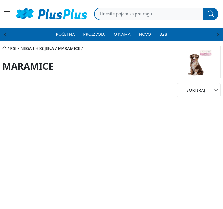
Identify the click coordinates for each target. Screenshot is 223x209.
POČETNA (65, 34)
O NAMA (122, 34)
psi (13, 48)
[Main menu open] (7, 14)
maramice (69, 48)
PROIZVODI (94, 34)
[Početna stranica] (6, 48)
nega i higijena (37, 48)
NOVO (145, 34)
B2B (163, 34)
